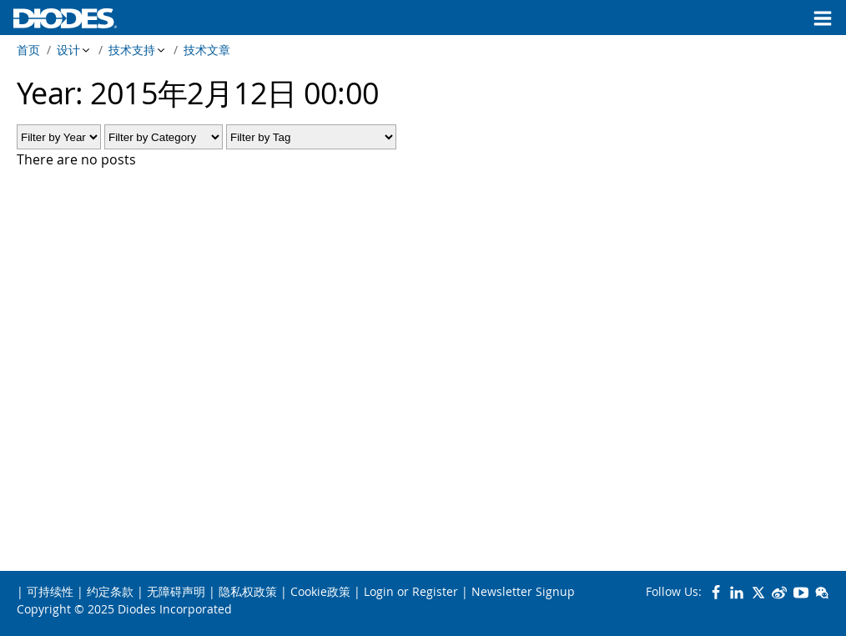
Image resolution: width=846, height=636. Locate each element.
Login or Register (411, 591)
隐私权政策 (248, 591)
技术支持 (131, 50)
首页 (28, 50)
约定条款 (110, 591)
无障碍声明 (176, 591)
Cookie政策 (320, 591)
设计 (68, 50)
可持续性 (50, 591)
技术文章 (207, 50)
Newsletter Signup (523, 591)
